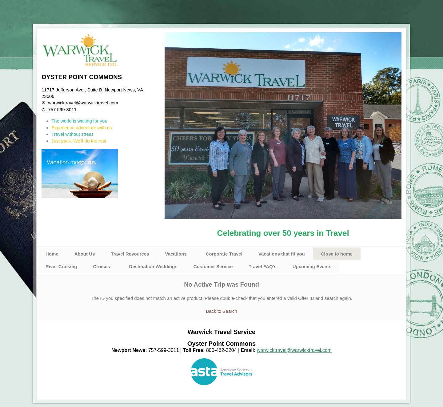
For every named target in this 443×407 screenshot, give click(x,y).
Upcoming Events (312, 266)
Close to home (337, 253)
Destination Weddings (153, 266)
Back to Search (221, 311)
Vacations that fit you (281, 253)
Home (52, 253)
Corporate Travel (224, 253)
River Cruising (61, 266)
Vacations (176, 253)
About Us (84, 253)
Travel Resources (130, 253)
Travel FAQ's (262, 266)
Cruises (101, 266)
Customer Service (213, 266)
